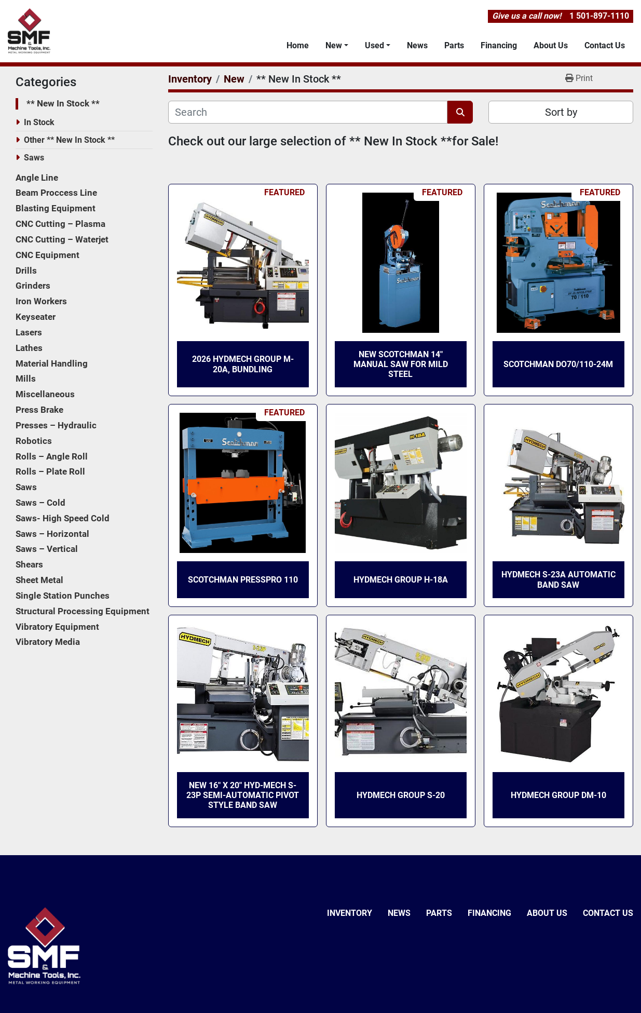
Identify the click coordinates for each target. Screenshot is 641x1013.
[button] (337, 45)
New (333, 45)
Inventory (349, 913)
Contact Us (604, 45)
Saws (34, 158)
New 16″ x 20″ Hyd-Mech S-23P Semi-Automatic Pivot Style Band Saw (242, 795)
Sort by (561, 112)
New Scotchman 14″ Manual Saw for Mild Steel (400, 364)
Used (374, 45)
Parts (454, 45)
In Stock (39, 122)
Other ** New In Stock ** (69, 140)
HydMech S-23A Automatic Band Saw (558, 579)
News (417, 45)
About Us (551, 45)
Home (298, 45)
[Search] (308, 112)
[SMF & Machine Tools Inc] (44, 946)
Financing (499, 45)
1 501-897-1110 (599, 16)
